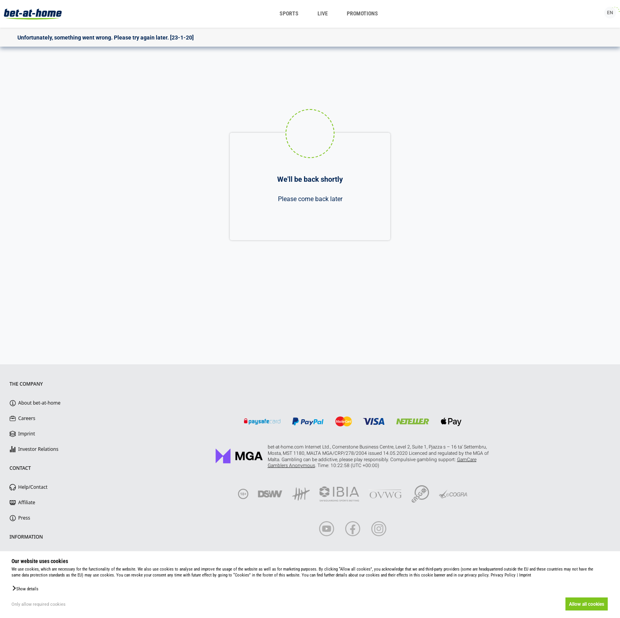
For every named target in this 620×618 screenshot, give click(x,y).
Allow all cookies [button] (586, 604)
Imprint (525, 575)
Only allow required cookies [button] (38, 604)
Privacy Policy (503, 575)
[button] (24, 588)
